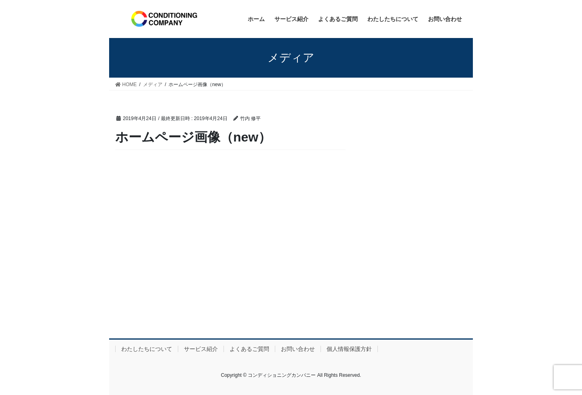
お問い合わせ (298, 349)
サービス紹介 (201, 349)
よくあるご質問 (249, 349)
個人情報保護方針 (349, 349)
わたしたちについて (146, 349)
